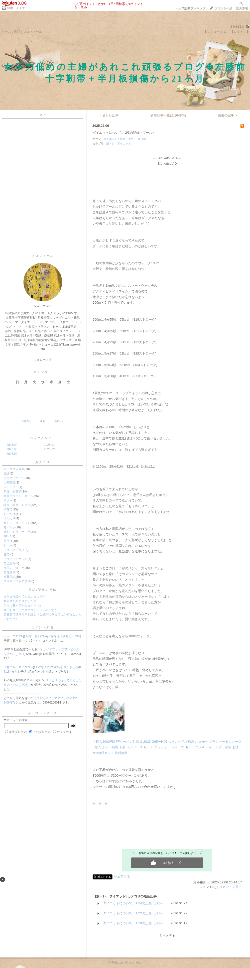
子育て (7, 509)
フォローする (43, 360)
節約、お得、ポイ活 (16, 532)
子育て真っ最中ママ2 (18, 667)
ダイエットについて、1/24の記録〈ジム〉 (134, 903)
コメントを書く (230, 887)
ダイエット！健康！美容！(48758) (125, 138)
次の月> (58, 421)
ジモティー (10, 487)
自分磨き (9, 572)
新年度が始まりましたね (19, 601)
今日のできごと (13, 568)
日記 (17, 32)
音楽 (6, 554)
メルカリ (9, 518)
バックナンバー (43, 438)
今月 (42, 421)
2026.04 (11, 445)
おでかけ (9, 514)
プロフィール (32, 32)
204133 (237, 26)
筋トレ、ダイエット (16, 523)
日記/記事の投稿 (42, 590)
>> (190, 8)
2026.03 (11, 449)
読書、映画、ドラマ (16, 505)
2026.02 (11, 454)
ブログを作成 (223, 8)
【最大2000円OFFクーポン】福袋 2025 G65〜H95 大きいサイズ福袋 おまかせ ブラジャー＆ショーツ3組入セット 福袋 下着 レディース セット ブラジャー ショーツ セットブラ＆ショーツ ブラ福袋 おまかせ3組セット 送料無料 (167, 747)
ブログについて (13, 478)
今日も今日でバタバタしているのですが (30, 610)
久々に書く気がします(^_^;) (22, 605)
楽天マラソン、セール (18, 496)
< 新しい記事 (109, 115)
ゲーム (7, 545)
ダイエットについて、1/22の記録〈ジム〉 (134, 913)
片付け (7, 541)
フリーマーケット (15, 559)
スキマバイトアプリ (16, 581)
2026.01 (49, 445)
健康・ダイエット (19, 8)
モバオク (9, 527)
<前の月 (26, 421)
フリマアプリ (12, 550)
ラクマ (7, 500)
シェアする (122, 876)
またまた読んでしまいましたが (24, 596)
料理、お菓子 (12, 491)
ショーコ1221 (13, 636)
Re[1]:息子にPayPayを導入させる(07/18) (53, 636)
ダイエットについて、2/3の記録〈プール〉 (124, 132)
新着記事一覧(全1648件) (168, 115)
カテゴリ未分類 (13, 469)
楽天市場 (242, 8)
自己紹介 (9, 563)
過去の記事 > (227, 115)
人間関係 (9, 482)
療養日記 (9, 577)
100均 (7, 536)
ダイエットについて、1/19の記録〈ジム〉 (134, 923)
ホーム (6, 32)
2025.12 (49, 449)
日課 (6, 473)
